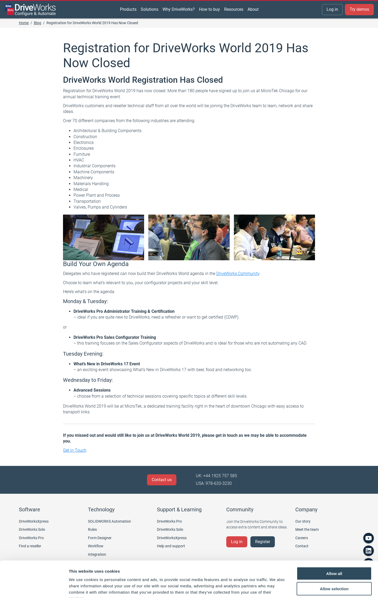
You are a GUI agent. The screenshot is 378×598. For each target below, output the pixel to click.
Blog (37, 23)
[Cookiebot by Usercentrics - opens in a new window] (34, 588)
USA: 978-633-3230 (214, 483)
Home (24, 23)
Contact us (162, 479)
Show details (275, 587)
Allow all (334, 541)
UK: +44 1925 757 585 (216, 475)
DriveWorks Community (237, 273)
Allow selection (334, 557)
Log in (332, 9)
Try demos (359, 9)
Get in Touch (74, 450)
